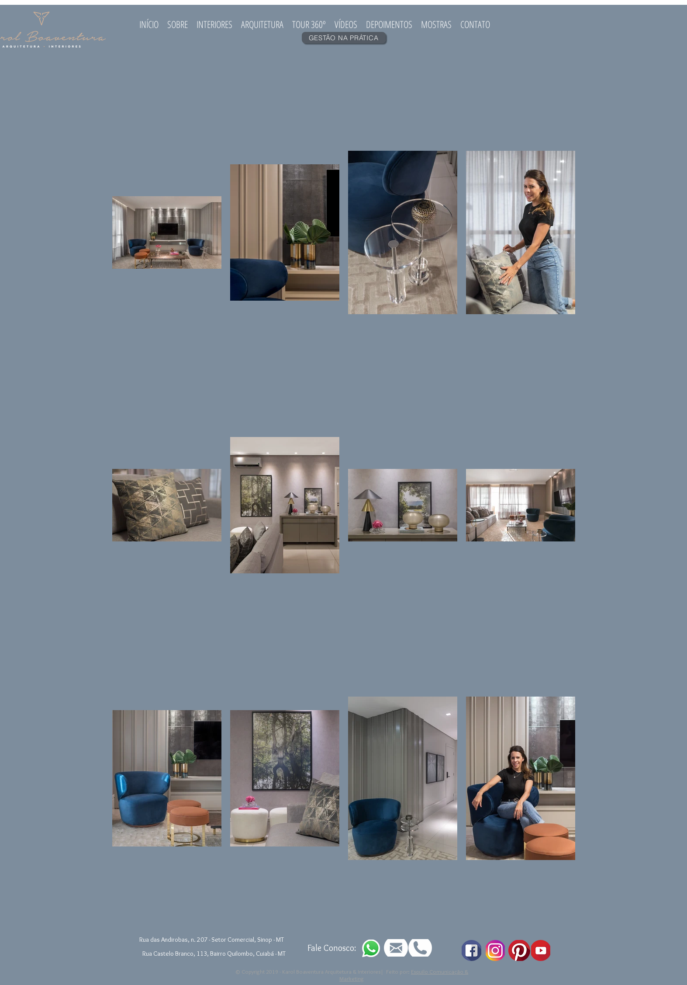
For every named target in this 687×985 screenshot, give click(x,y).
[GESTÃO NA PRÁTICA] (344, 37)
